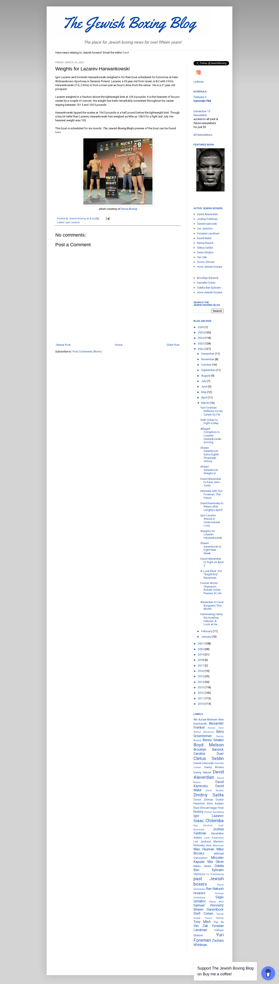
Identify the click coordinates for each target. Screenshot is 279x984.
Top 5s (219, 922)
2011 (201, 698)
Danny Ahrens (214, 767)
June (204, 386)
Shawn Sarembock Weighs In (209, 470)
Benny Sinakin (213, 740)
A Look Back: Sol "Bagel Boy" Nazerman (211, 574)
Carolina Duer (208, 754)
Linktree (198, 81)
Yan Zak (202, 257)
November (208, 359)
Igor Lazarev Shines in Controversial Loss (210, 520)
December (208, 353)
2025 (201, 332)
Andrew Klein (216, 728)
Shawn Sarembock (208, 909)
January (206, 636)
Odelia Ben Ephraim (209, 287)
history (198, 812)
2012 (201, 692)
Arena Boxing (129, 208)
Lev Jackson (205, 228)
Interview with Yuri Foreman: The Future (211, 494)
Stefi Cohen (203, 914)
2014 (201, 682)
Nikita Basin (202, 866)
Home (118, 344)
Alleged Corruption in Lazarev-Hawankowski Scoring (210, 435)
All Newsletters (202, 134)
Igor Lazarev (73, 222)
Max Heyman (203, 849)
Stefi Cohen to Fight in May (209, 421)
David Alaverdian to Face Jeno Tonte (210, 482)
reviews (199, 893)
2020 (201, 649)
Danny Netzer (202, 772)
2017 (201, 665)
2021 (201, 643)
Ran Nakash (215, 889)
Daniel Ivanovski (207, 223)
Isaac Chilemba (208, 820)
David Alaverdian (207, 214)
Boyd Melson (208, 744)
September (208, 370)
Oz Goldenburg (215, 874)
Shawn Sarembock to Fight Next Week (210, 548)
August (206, 375)
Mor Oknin (215, 862)
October (206, 364)
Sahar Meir (216, 901)
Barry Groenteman (208, 734)
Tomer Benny (214, 917)
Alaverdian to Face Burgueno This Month (212, 605)
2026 (201, 327)
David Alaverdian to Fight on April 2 (212, 562)
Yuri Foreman (208, 937)
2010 (201, 703)
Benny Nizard (205, 243)
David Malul (204, 238)
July (204, 381)
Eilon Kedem (215, 803)
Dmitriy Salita (208, 795)
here (125, 52)
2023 (201, 343)
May (204, 392)
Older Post (172, 344)
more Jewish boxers (209, 266)
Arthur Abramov (203, 731)
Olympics (199, 874)
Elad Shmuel (201, 807)
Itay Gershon (203, 825)
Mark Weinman (215, 845)
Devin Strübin (205, 252)
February (207, 631)
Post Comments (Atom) (87, 351)
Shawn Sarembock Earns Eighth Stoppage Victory (209, 454)
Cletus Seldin (205, 247)
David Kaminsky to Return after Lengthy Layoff (212, 507)
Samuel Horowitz (208, 905)
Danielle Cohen (206, 282)
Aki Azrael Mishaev (205, 719)
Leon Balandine (214, 837)
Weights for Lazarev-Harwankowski (211, 534)
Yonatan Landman (208, 233)
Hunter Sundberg (214, 811)
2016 (201, 671)
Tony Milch (202, 922)
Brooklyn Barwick (208, 278)
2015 (201, 676)
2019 (201, 654)
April (204, 397)
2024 (201, 338)
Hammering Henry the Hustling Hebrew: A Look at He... (211, 619)
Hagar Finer (216, 807)
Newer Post (63, 344)
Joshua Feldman (207, 219)
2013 (201, 687)
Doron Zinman (206, 262)
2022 (201, 349)
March (205, 402)
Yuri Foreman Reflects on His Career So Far (211, 411)
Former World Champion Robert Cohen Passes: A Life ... (210, 589)
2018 (201, 660)
